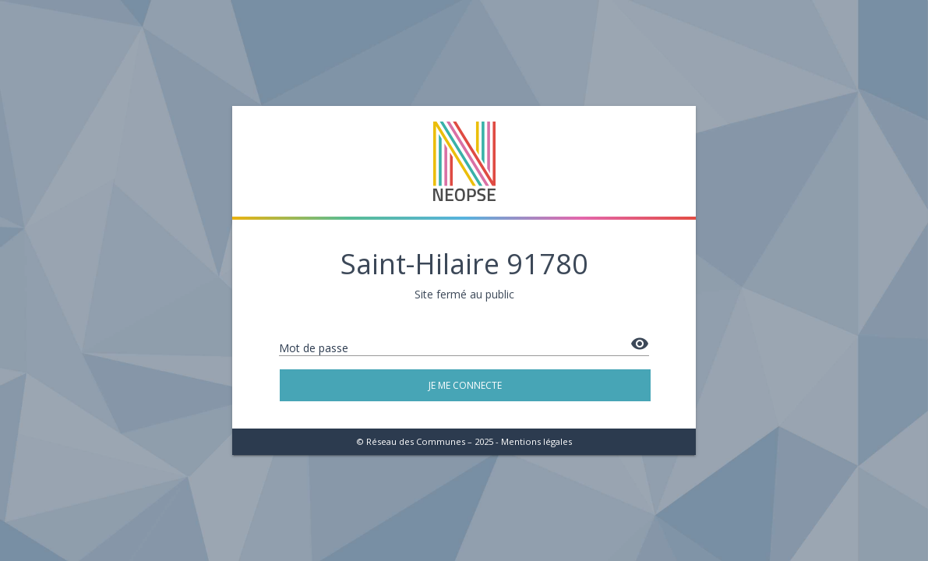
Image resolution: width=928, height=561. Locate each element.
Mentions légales (536, 441)
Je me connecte (465, 385)
